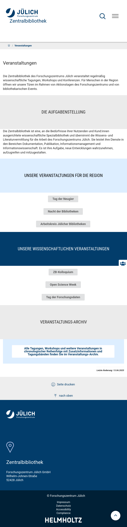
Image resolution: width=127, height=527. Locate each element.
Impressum (63, 502)
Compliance (64, 513)
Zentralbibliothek (28, 21)
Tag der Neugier (63, 199)
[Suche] (103, 16)
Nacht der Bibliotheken (63, 211)
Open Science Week (63, 284)
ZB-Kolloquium (63, 272)
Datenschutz (63, 505)
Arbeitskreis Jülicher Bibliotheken (63, 224)
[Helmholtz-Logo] (63, 521)
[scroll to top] (115, 515)
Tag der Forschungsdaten (63, 297)
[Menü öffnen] (115, 16)
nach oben (63, 396)
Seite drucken (63, 384)
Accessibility (63, 509)
